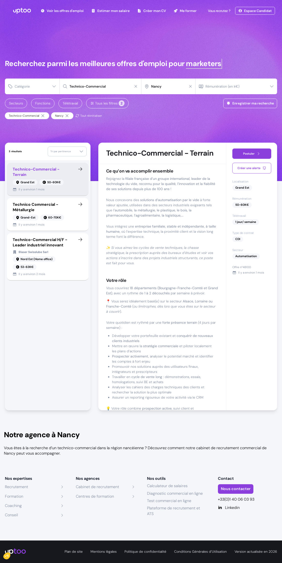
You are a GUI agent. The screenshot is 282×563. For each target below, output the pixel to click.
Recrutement (16, 486)
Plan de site (74, 551)
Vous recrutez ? (218, 11)
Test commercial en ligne (169, 500)
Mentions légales (103, 551)
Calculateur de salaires (167, 485)
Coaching (13, 505)
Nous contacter (235, 488)
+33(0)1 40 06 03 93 (236, 499)
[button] (10, 555)
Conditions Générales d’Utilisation (200, 551)
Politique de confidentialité (145, 551)
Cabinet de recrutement (97, 486)
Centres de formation (95, 496)
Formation (14, 496)
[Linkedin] (247, 507)
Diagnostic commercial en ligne (175, 493)
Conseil (11, 514)
